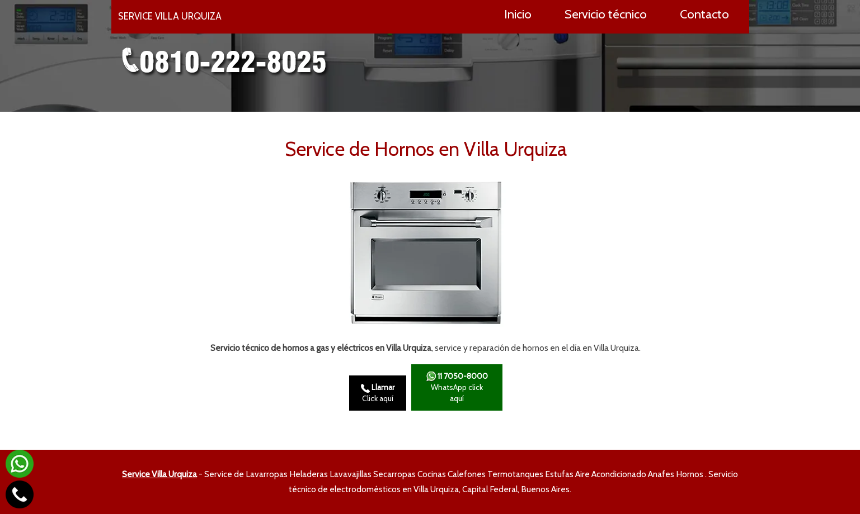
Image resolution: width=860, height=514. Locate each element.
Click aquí (377, 392)
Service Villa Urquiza (159, 474)
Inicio (518, 14)
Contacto (704, 14)
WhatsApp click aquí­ (457, 387)
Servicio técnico (606, 14)
